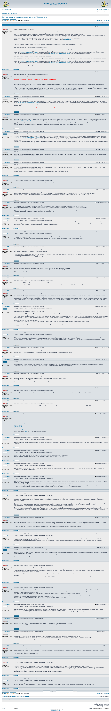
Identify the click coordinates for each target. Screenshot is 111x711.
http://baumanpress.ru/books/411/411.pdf (29, 52)
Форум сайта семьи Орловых (55, 4)
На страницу (99, 20)
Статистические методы (24, 14)
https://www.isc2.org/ (18, 426)
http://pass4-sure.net (18, 425)
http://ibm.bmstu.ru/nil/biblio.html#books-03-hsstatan (59, 53)
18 (106, 20)
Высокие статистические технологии (55, 3)
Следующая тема (106, 22)
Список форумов (5, 14)
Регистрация (8, 9)
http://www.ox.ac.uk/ (18, 427)
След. (108, 20)
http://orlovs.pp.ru (67, 39)
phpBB (51, 709)
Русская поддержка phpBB (55, 710)
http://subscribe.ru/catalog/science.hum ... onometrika (25, 42)
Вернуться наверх (5, 69)
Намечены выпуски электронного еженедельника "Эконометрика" (24, 17)
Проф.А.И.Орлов (7, 26)
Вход (3, 9)
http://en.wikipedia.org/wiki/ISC (20, 429)
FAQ (97, 9)
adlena (7, 413)
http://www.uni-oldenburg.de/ (19, 423)
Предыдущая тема (99, 22)
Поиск (100, 9)
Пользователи (106, 9)
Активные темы (14, 13)
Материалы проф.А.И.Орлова (14, 14)
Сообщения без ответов (6, 13)
